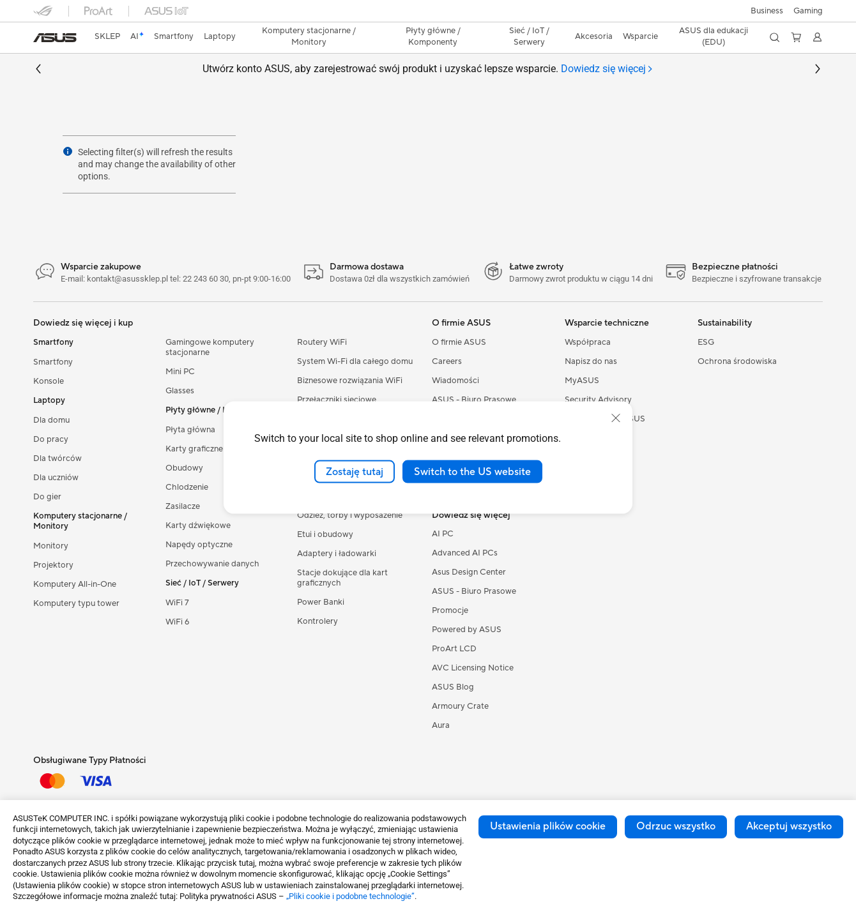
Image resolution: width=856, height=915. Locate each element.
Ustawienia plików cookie (548, 826)
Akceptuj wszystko (789, 826)
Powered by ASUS (466, 629)
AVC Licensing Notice (473, 668)
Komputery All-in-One (74, 584)
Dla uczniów (56, 478)
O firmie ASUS (459, 342)
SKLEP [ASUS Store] (107, 36)
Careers (447, 361)
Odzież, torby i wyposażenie (349, 515)
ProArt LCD (454, 649)
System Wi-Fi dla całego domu (355, 361)
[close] (616, 417)
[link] (55, 37)
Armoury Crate (460, 706)
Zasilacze (182, 506)
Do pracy (50, 439)
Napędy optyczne (199, 545)
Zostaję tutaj (354, 471)
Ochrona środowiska (737, 361)
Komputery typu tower (76, 603)
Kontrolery (317, 621)
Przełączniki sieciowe (336, 400)
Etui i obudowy (325, 534)
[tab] (607, 69)
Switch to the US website (472, 471)
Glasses (179, 391)
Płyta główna (190, 430)
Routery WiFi (322, 342)
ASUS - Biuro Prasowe (474, 400)
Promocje (450, 610)
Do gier (47, 497)
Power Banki (320, 602)
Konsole (48, 381)
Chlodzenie (186, 487)
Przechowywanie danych (212, 564)
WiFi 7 (177, 603)
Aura (441, 725)
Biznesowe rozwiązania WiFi (349, 380)
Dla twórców (57, 458)
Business (767, 11)
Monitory (50, 546)
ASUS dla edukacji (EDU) (713, 36)
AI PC (443, 534)
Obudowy (184, 468)
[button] (808, 11)
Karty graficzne (194, 449)
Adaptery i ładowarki (336, 553)
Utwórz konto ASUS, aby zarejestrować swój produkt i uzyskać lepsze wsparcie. (428, 69)
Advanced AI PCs (465, 553)
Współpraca (588, 342)
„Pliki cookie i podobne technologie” (350, 896)
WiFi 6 (177, 622)
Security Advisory (598, 400)
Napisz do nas (591, 361)
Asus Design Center (469, 572)
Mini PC (180, 372)
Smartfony (53, 362)
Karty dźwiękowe (198, 525)
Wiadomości (455, 380)
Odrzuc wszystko (675, 826)
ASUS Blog (453, 687)
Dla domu (51, 420)
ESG (706, 342)
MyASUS (582, 380)
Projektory (53, 565)
